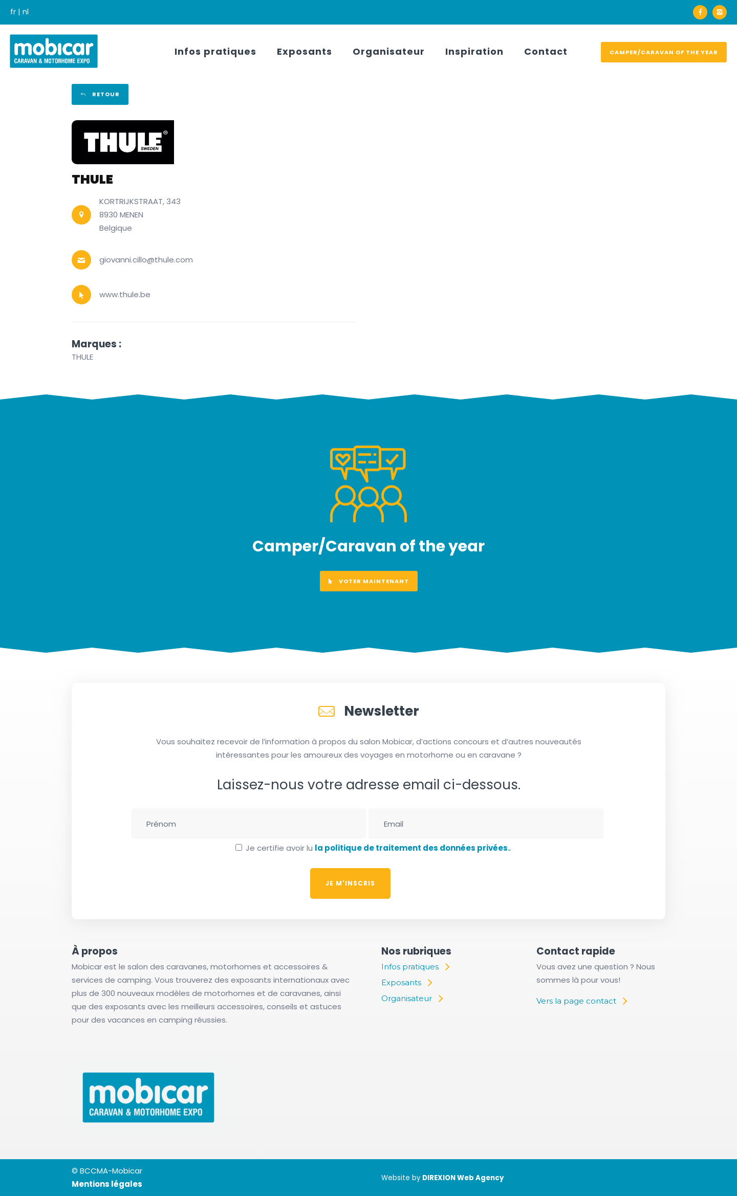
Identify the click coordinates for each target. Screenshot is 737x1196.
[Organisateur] (411, 998)
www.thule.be (124, 294)
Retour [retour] (100, 94)
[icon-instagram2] (719, 12)
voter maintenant (369, 581)
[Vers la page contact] (581, 1001)
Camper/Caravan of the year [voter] (664, 52)
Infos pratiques (215, 51)
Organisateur (389, 51)
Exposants (304, 51)
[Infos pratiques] (415, 966)
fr (13, 11)
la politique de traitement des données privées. (412, 848)
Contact (546, 51)
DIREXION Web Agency (463, 1178)
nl (26, 11)
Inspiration (474, 51)
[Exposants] (406, 982)
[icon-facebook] (702, 12)
